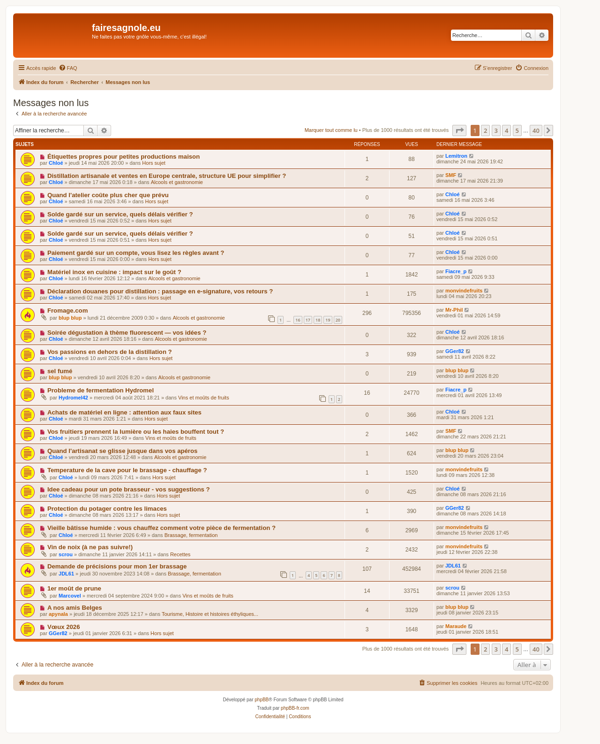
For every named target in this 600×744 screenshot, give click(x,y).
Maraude (455, 626)
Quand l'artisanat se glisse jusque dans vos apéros (122, 450)
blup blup (70, 318)
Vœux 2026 (63, 626)
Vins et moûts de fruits (203, 397)
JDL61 (66, 573)
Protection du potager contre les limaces (107, 508)
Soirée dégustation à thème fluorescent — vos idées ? (126, 332)
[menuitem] (68, 68)
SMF (450, 175)
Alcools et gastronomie (177, 182)
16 (297, 320)
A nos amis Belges (74, 607)
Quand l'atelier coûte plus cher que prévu (108, 195)
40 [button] (536, 130)
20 (338, 320)
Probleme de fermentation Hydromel (100, 390)
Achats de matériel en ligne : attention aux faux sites (124, 412)
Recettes (180, 554)
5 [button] (517, 130)
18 (317, 320)
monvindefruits (463, 290)
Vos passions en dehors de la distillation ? (109, 351)
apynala (58, 614)
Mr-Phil (454, 310)
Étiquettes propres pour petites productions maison (123, 156)
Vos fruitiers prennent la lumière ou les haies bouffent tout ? (135, 431)
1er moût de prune (74, 588)
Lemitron (456, 156)
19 (327, 320)
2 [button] (485, 130)
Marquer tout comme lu (331, 130)
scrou (66, 554)
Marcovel (70, 595)
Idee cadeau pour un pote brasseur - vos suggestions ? (128, 489)
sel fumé (60, 371)
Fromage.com (67, 310)
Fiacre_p (455, 271)
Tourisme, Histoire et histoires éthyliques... (210, 614)
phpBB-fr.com (295, 708)
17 (308, 320)
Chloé (56, 163)
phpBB (262, 699)
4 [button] (506, 130)
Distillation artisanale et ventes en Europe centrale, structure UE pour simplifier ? (166, 175)
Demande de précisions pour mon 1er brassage (117, 566)
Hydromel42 (73, 397)
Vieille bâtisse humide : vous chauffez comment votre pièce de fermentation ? (161, 527)
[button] (459, 130)
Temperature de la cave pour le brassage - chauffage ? (127, 470)
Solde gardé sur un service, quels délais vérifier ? (120, 214)
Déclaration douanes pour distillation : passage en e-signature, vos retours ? (160, 291)
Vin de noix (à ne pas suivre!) (90, 547)
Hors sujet (153, 163)
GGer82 (454, 351)
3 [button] (496, 130)
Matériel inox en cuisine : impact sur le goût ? (114, 272)
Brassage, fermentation (191, 535)
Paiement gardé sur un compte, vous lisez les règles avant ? (135, 252)
